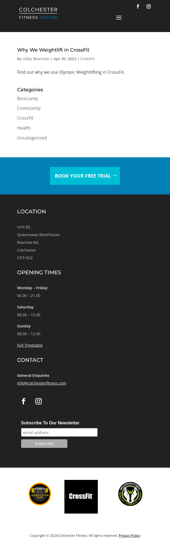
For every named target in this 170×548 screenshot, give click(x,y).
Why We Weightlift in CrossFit (53, 50)
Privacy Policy (129, 535)
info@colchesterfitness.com (41, 383)
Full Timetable (29, 345)
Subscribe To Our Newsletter (50, 423)
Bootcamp (27, 98)
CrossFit (87, 58)
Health (23, 128)
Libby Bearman (35, 58)
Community (29, 108)
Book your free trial (83, 176)
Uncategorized (32, 138)
